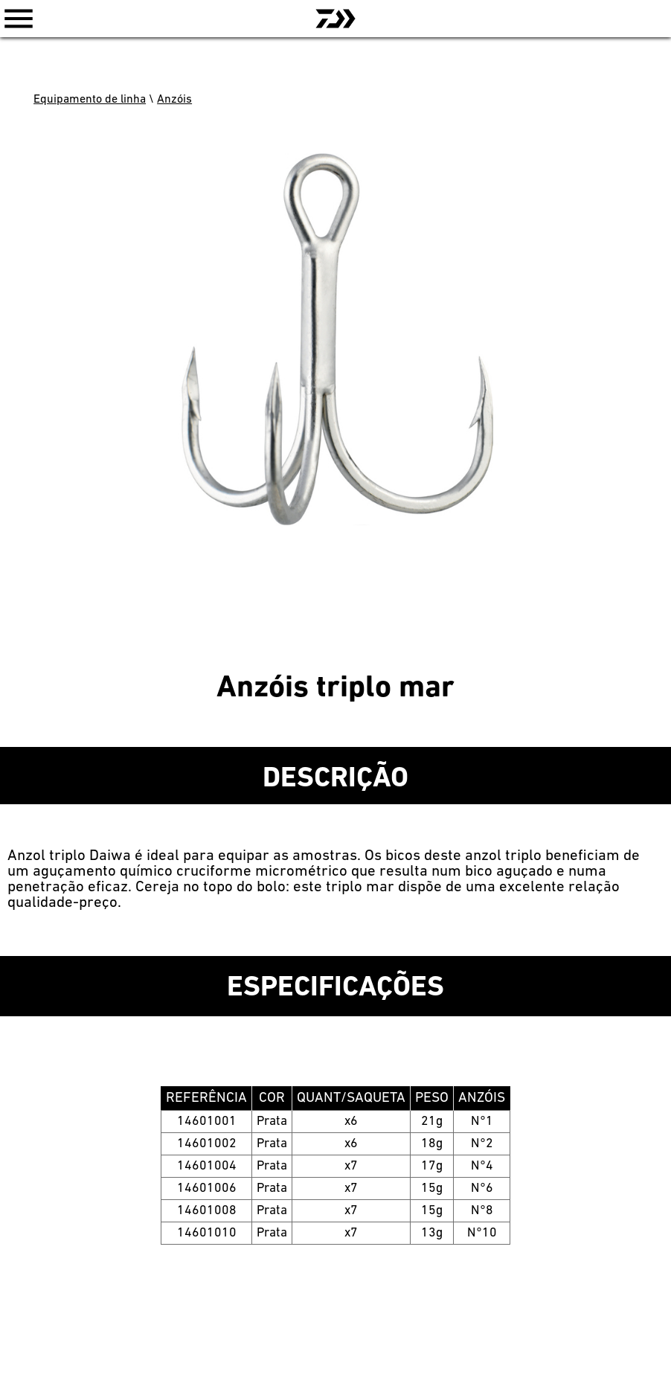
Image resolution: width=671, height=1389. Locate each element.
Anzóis (174, 100)
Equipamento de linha (89, 100)
